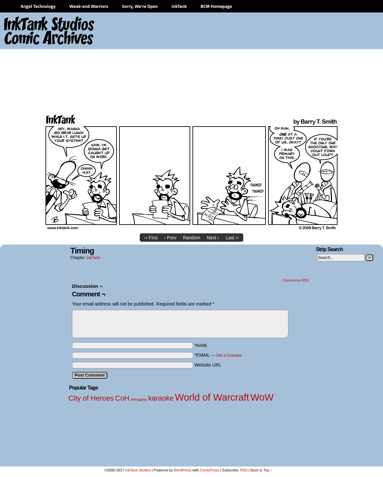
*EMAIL (218, 355)
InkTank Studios (138, 470)
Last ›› (232, 237)
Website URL (207, 365)
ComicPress (209, 470)
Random (191, 237)
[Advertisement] (264, 62)
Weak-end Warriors (88, 6)
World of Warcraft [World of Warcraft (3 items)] (212, 397)
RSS (244, 470)
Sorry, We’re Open (139, 6)
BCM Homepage (216, 6)
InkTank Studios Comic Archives (29, 31)
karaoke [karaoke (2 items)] (161, 398)
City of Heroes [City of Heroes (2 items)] (91, 398)
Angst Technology (38, 6)
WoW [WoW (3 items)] (262, 397)
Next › (213, 237)
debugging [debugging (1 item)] (139, 399)
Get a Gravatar (229, 355)
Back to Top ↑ (261, 470)
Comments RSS (296, 280)
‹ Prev (170, 237)
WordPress (182, 470)
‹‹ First (150, 237)
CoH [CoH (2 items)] (122, 398)
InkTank (179, 6)
